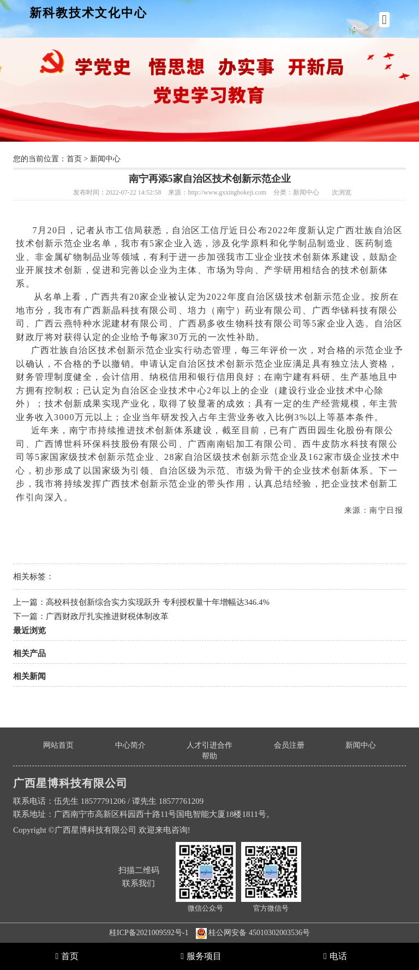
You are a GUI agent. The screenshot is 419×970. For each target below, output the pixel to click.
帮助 (209, 756)
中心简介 (130, 745)
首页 (74, 159)
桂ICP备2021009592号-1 (148, 933)
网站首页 (58, 745)
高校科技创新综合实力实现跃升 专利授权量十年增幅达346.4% (158, 602)
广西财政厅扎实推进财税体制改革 (107, 616)
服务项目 (201, 956)
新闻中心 (105, 159)
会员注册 (289, 745)
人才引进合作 (209, 745)
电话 (335, 956)
